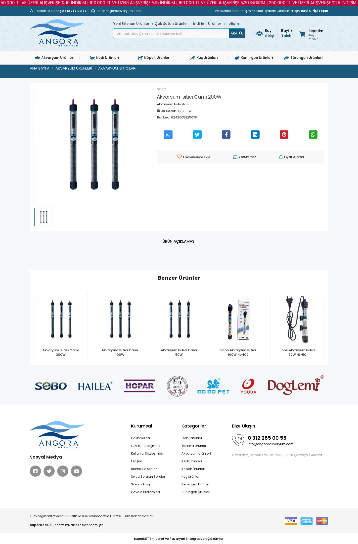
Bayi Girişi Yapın (314, 11)
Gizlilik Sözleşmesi (145, 445)
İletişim (232, 23)
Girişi (271, 33)
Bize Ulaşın (243, 426)
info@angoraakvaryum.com (271, 444)
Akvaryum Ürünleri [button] (54, 57)
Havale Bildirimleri (145, 492)
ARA (237, 33)
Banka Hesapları (144, 468)
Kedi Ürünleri (191, 461)
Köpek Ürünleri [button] (154, 57)
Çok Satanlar (191, 438)
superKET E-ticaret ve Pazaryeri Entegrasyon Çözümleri (179, 538)
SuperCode (39, 525)
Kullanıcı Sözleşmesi (147, 453)
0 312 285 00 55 (267, 437)
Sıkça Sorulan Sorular (148, 476)
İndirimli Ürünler (207, 23)
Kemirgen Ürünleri (196, 484)
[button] (311, 33)
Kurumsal (141, 426)
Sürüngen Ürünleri (195, 492)
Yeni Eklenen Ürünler (131, 23)
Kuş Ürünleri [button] (204, 57)
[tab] (179, 241)
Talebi (287, 33)
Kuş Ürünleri (190, 476)
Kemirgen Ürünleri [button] (253, 57)
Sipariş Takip (141, 484)
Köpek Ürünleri (193, 468)
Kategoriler (193, 426)
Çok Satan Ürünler (172, 23)
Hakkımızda (140, 438)
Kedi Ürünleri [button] (104, 57)
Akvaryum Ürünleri (196, 453)
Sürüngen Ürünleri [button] (303, 57)
